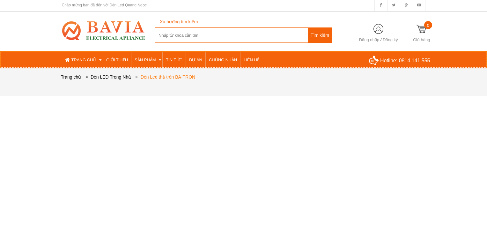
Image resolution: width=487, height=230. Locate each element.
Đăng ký (390, 39)
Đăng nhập (369, 39)
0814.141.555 (414, 60)
